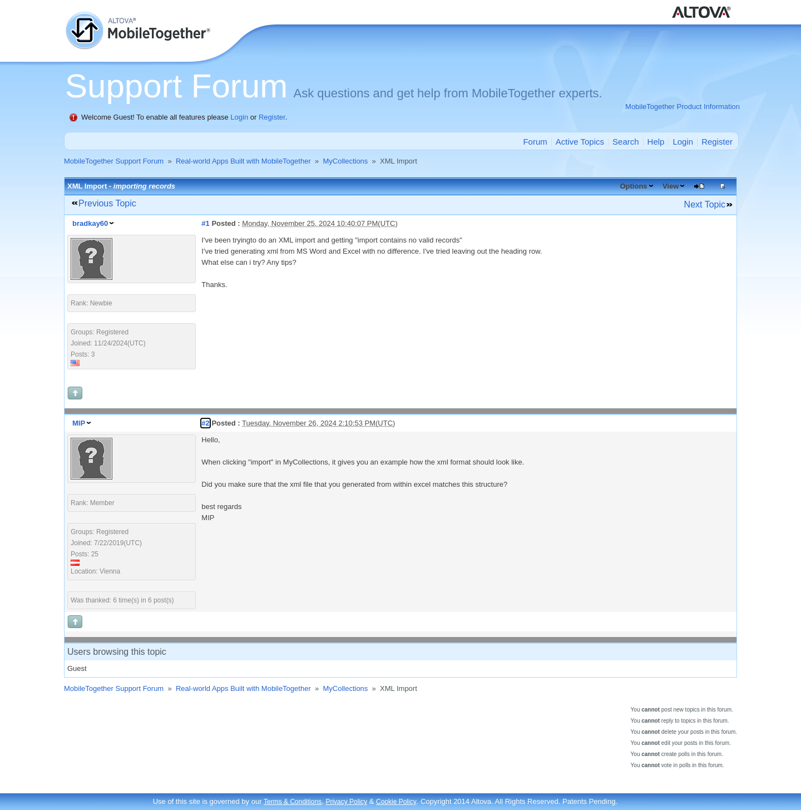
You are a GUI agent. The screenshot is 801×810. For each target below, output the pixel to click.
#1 (205, 223)
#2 (205, 423)
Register (272, 117)
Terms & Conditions (293, 802)
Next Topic (704, 204)
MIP (78, 423)
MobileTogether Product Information (682, 106)
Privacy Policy (346, 802)
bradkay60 (90, 223)
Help (656, 141)
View (670, 186)
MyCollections (345, 161)
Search (625, 141)
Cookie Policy (396, 802)
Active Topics (580, 141)
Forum (535, 141)
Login (239, 117)
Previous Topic (107, 203)
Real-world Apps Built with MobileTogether (243, 161)
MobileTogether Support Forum (114, 161)
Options (633, 186)
